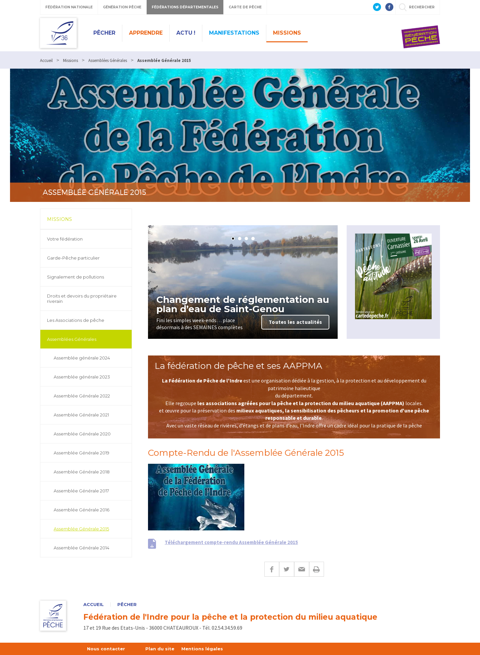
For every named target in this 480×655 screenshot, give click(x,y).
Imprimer (316, 569)
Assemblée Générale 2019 (81, 452)
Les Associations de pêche (75, 320)
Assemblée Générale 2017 (81, 490)
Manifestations (234, 33)
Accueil (93, 604)
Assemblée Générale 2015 (81, 528)
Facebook (271, 569)
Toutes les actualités (295, 322)
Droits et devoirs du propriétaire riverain (82, 298)
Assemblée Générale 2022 (82, 395)
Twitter (286, 569)
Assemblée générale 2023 (82, 376)
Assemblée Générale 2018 (82, 471)
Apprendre (146, 33)
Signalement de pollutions (75, 277)
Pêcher (104, 33)
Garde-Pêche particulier (73, 258)
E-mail (301, 569)
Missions (287, 33)
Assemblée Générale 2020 (82, 433)
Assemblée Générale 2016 (81, 509)
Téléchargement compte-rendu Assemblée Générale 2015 (231, 542)
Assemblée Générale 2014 (81, 547)
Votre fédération (65, 239)
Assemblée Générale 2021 (81, 414)
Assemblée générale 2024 (82, 357)
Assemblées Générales (71, 339)
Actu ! (185, 33)
